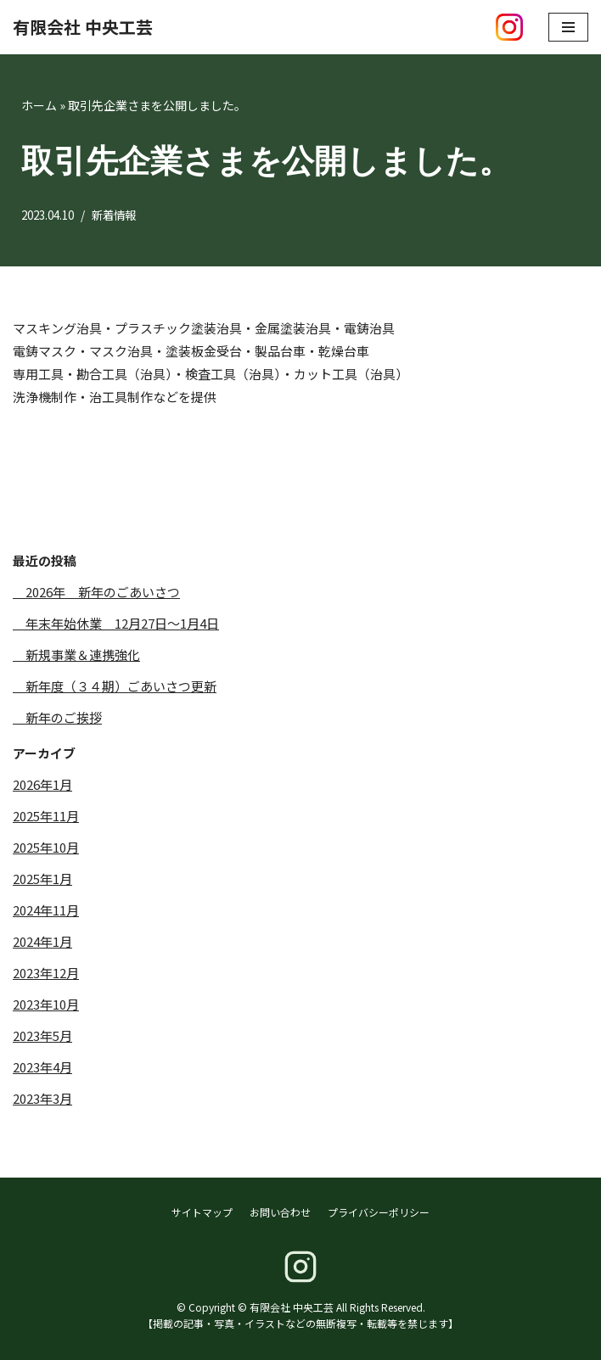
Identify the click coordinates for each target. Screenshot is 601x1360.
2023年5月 (42, 1035)
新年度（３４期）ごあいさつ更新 (114, 686)
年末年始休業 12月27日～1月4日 (116, 623)
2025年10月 (46, 847)
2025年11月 (46, 816)
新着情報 (122, 214)
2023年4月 (42, 1067)
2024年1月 (42, 941)
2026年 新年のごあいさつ (96, 592)
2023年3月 (42, 1098)
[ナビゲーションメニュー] (568, 27)
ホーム (39, 105)
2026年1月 (42, 784)
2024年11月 (46, 910)
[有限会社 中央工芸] (83, 27)
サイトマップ (202, 1212)
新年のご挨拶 (57, 717)
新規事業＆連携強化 (76, 654)
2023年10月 (46, 1004)
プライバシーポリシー (379, 1212)
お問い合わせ (280, 1212)
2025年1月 (42, 878)
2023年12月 (46, 973)
